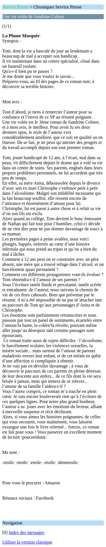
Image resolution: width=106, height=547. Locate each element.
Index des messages (26, 532)
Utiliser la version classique (27, 542)
